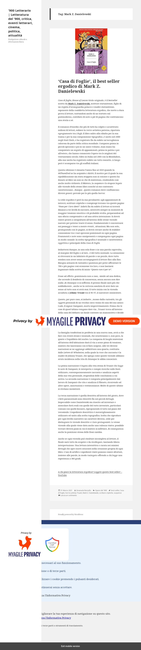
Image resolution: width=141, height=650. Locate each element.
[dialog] (70, 623)
